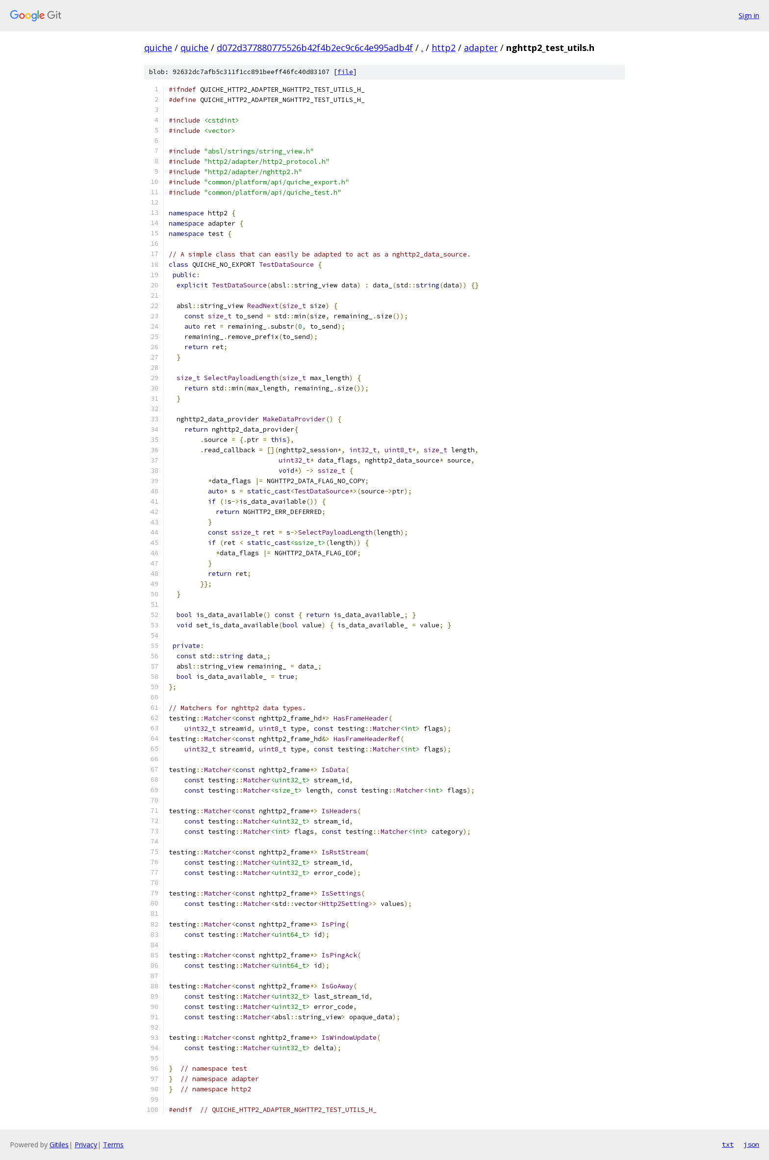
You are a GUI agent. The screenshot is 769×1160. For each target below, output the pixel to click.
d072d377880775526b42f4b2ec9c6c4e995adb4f (315, 47)
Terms (113, 1144)
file (345, 72)
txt (728, 1144)
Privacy (86, 1144)
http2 (444, 47)
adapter (481, 47)
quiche (158, 47)
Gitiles (59, 1144)
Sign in (749, 15)
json (751, 1144)
